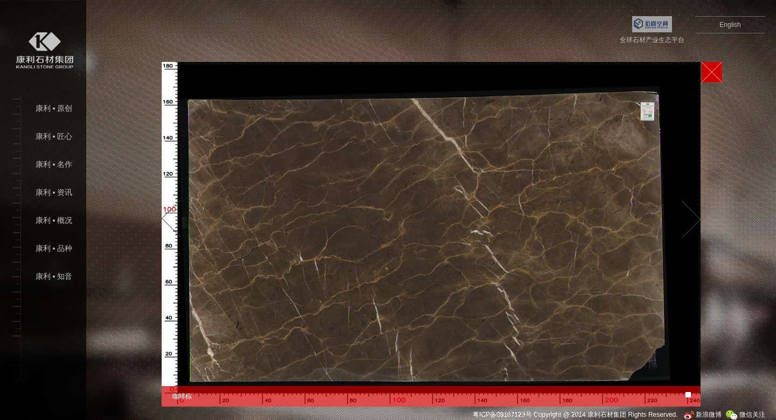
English (729, 25)
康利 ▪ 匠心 (54, 136)
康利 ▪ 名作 (54, 164)
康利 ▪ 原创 (54, 108)
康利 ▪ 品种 (54, 248)
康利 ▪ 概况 (54, 220)
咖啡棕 (182, 396)
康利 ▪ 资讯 (54, 192)
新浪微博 (702, 414)
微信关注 (745, 414)
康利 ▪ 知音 (54, 276)
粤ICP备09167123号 (502, 414)
